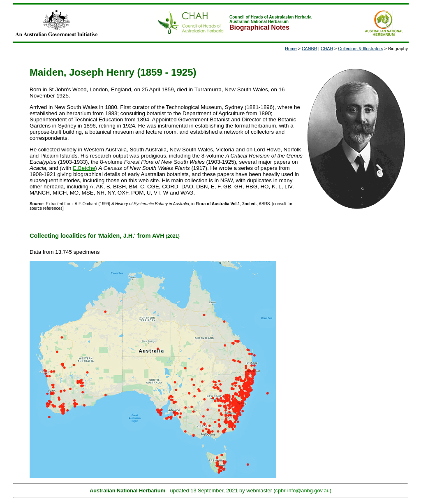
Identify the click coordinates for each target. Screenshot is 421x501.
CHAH (327, 48)
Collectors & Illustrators (360, 48)
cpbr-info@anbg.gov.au (302, 490)
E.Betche (84, 168)
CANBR (309, 48)
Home (290, 48)
